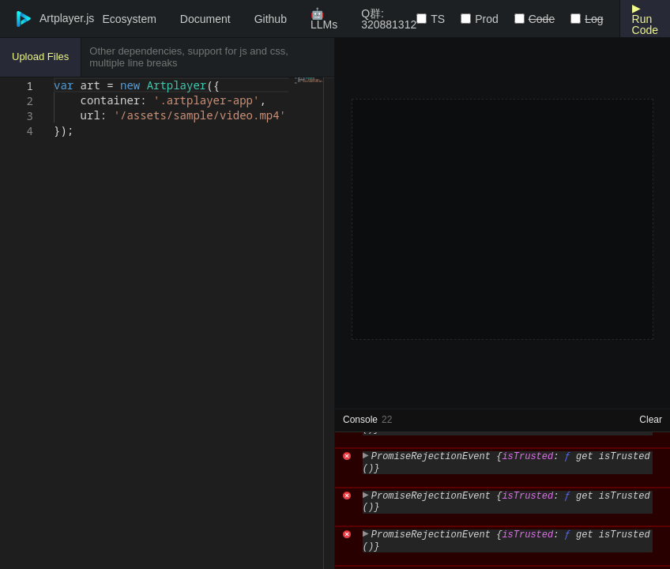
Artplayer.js (47, 19)
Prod (487, 18)
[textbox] (54, 77)
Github (270, 19)
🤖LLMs (324, 19)
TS (438, 18)
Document (205, 19)
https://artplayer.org (570, 439)
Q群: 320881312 (388, 19)
